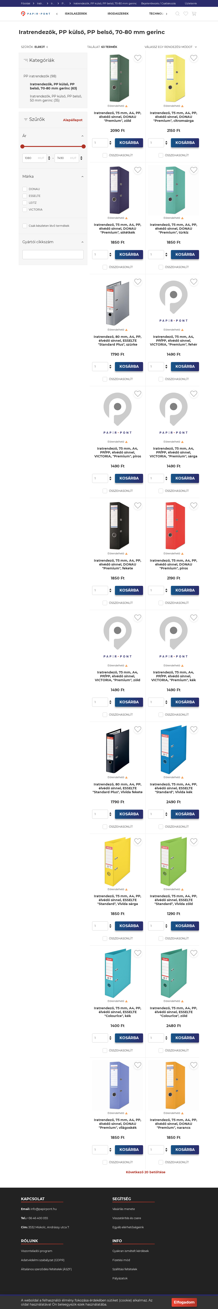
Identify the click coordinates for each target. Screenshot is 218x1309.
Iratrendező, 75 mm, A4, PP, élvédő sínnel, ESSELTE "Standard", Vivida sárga (117, 900)
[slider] (22, 146)
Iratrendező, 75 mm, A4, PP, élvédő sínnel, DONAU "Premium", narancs (173, 1124)
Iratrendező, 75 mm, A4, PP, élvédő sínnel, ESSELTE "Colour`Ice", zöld (173, 1012)
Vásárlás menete (123, 1209)
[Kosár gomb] (194, 14)
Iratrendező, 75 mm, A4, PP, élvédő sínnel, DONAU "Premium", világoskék (117, 1124)
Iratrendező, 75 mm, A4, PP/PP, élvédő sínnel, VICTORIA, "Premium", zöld (117, 676)
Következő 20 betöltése (145, 1172)
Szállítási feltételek (124, 1269)
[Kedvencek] (186, 14)
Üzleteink (191, 3)
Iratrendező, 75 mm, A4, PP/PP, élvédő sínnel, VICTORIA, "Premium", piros (117, 452)
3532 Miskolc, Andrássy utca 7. (48, 1227)
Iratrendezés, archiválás (40, 3)
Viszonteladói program (36, 1251)
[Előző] (59, 14)
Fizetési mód (121, 1260)
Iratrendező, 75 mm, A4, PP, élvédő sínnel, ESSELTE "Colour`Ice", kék (117, 1012)
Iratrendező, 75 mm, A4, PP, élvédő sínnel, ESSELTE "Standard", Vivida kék (173, 788)
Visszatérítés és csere (126, 1218)
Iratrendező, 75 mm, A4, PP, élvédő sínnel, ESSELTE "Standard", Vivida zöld (173, 900)
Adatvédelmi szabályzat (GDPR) (42, 1260)
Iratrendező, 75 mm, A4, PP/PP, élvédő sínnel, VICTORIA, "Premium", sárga (173, 452)
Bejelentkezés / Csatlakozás (158, 3)
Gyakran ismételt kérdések (130, 1251)
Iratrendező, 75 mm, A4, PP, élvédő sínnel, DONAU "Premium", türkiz (173, 229)
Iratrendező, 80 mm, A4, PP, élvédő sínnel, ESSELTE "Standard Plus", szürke (117, 341)
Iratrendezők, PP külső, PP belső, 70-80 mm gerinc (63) (53, 86)
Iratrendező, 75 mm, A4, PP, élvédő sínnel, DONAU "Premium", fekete (117, 564)
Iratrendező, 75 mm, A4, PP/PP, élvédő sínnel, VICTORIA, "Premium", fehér (173, 341)
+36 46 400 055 (37, 1218)
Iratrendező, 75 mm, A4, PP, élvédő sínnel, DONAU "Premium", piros (173, 564)
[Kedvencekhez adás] (137, 58)
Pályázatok (120, 1278)
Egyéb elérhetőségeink (128, 1227)
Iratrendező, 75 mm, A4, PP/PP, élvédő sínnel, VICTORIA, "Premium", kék (173, 676)
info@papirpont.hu (44, 1209)
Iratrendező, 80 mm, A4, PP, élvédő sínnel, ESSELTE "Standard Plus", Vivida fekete (118, 788)
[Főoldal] (35, 14)
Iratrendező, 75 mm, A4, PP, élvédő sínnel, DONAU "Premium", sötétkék (117, 229)
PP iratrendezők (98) (40, 76)
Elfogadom (184, 1302)
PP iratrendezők (64, 3)
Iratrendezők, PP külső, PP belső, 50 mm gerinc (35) (56, 98)
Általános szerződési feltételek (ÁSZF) (46, 1269)
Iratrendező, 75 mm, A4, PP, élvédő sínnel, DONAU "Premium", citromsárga (173, 117)
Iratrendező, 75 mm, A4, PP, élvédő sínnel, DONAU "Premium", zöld (117, 117)
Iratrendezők (53, 3)
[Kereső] (177, 14)
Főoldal (25, 3)
